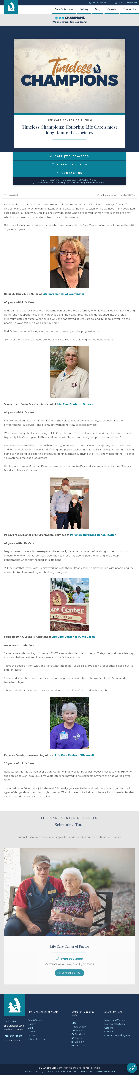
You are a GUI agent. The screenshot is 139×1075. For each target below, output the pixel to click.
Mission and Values (114, 1020)
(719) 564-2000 (13, 1036)
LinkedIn (78, 1042)
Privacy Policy (32, 1071)
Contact (32, 1035)
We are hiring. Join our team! (69, 19)
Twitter (77, 1038)
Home (43, 180)
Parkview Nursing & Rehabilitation (93, 534)
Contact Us (129, 9)
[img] (51, 156)
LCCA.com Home (100, 2)
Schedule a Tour (69, 164)
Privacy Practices (55, 1071)
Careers (111, 9)
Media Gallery (79, 1026)
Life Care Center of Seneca (75, 404)
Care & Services (64, 9)
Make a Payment (126, 2)
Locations (54, 180)
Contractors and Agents (117, 1035)
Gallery (84, 9)
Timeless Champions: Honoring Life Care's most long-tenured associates (69, 182)
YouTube (78, 1045)
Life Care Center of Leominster (63, 294)
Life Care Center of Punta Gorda (73, 636)
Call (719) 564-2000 (69, 156)
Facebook (79, 1034)
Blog (98, 9)
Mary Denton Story (114, 1024)
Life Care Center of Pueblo (75, 180)
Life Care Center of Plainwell (74, 755)
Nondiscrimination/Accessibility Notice (92, 1071)
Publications (78, 1030)
